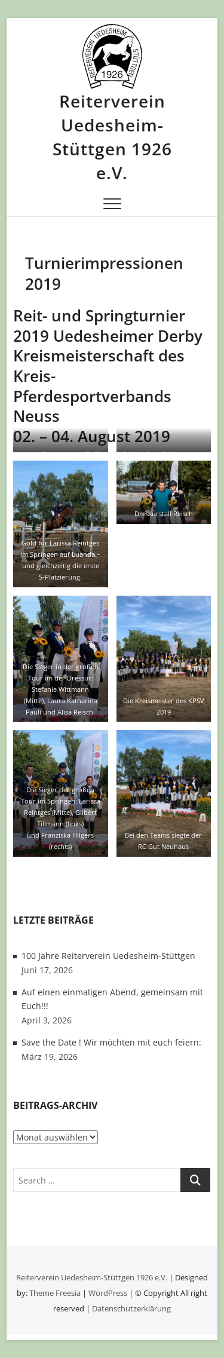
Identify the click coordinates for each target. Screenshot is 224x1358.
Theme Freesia (55, 1293)
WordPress (107, 1293)
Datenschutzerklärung (131, 1308)
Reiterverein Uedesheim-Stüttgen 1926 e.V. (112, 137)
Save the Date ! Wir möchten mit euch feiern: (111, 1042)
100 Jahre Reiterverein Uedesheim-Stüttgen (108, 955)
